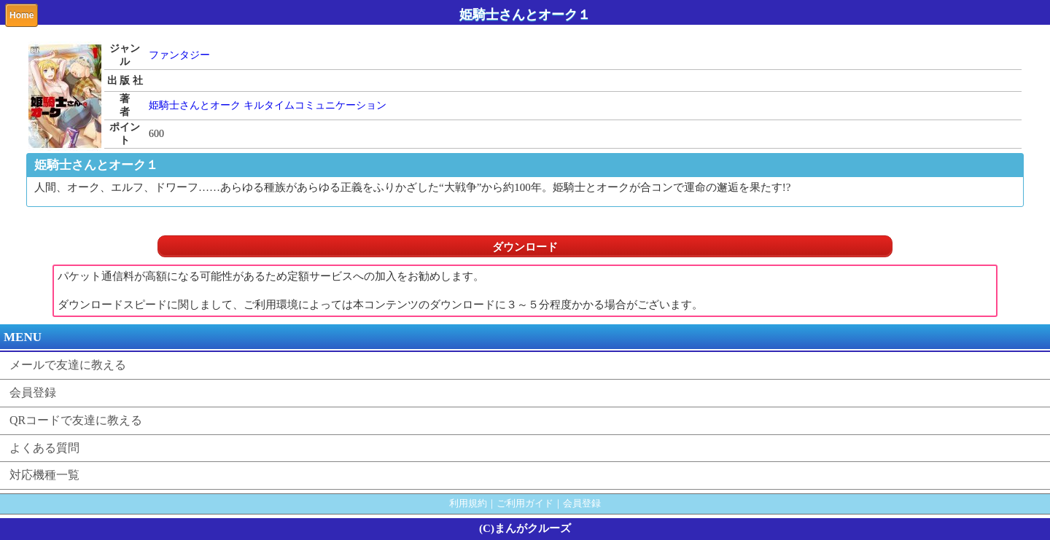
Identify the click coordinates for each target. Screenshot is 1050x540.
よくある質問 (44, 448)
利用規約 (468, 503)
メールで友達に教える (67, 365)
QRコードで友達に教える (75, 420)
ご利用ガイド (525, 503)
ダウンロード (525, 247)
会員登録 (32, 392)
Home (21, 15)
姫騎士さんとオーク (195, 105)
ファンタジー (179, 55)
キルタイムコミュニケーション (315, 105)
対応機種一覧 (44, 475)
